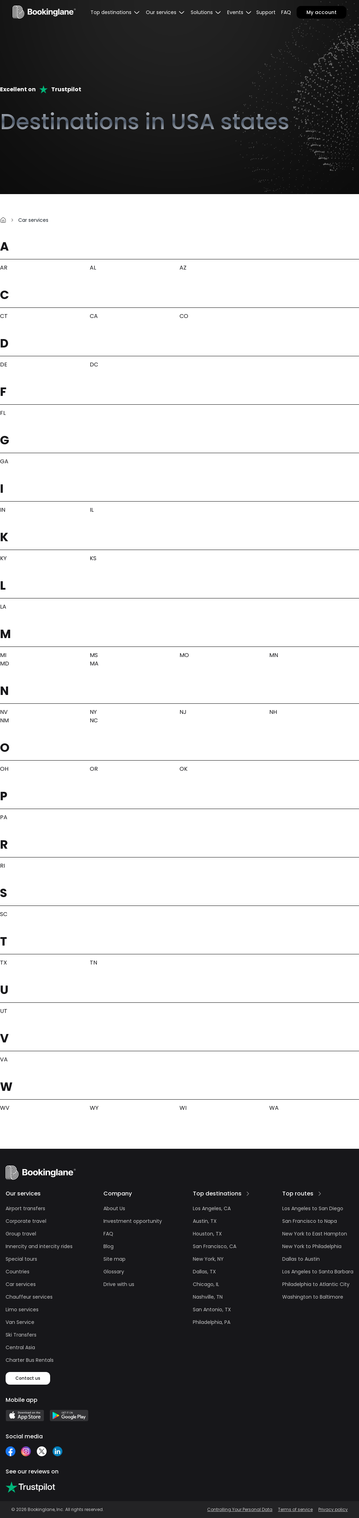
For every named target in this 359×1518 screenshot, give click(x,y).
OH (4, 769)
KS (93, 558)
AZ (183, 268)
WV (4, 1108)
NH (273, 712)
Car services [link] (33, 220)
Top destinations (217, 1193)
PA (3, 817)
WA (274, 1108)
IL (92, 510)
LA (3, 607)
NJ (183, 712)
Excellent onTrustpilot (40, 89)
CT (4, 316)
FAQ (286, 12)
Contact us (27, 1378)
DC (94, 364)
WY (94, 1108)
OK (184, 769)
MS (94, 655)
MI (3, 655)
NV (4, 712)
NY (93, 712)
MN (273, 655)
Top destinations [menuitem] (115, 12)
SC (3, 914)
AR (3, 268)
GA (4, 461)
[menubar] (115, 12)
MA (94, 663)
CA (94, 316)
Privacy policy (333, 1509)
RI (2, 866)
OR (94, 769)
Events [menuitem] (239, 12)
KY (3, 558)
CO (184, 316)
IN (2, 510)
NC (94, 720)
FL (3, 413)
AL (93, 268)
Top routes (297, 1193)
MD (4, 663)
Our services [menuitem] (165, 12)
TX (3, 963)
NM (4, 720)
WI (183, 1108)
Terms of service (295, 1509)
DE (3, 364)
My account (321, 12)
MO (184, 655)
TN (93, 963)
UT (3, 1011)
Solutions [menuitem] (206, 12)
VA (4, 1059)
